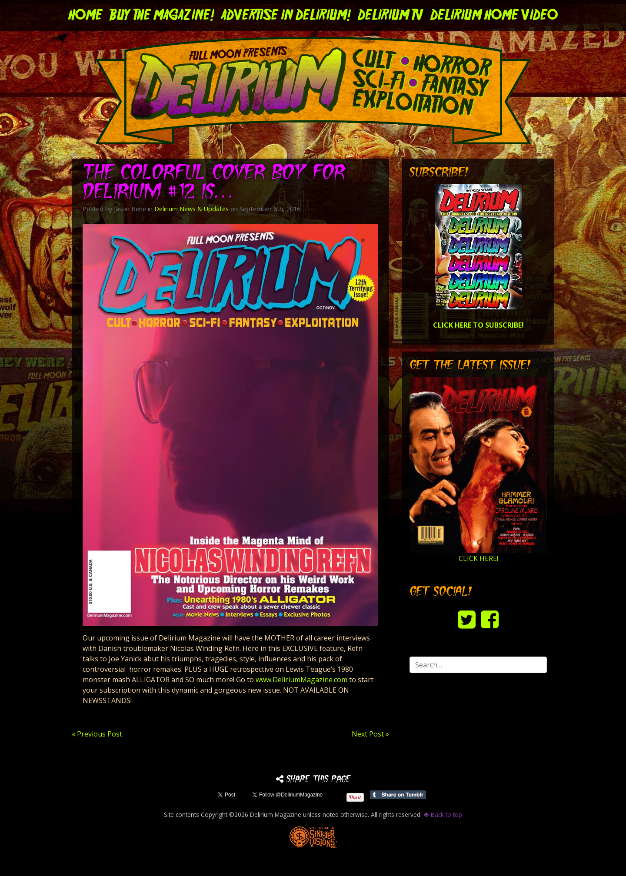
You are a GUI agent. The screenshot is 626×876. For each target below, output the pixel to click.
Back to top (442, 814)
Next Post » (370, 734)
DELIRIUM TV (390, 15)
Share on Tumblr (398, 794)
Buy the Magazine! (162, 15)
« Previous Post (97, 734)
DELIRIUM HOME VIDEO (494, 15)
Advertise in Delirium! (286, 15)
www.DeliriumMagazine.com (301, 679)
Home (85, 15)
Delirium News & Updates (191, 209)
